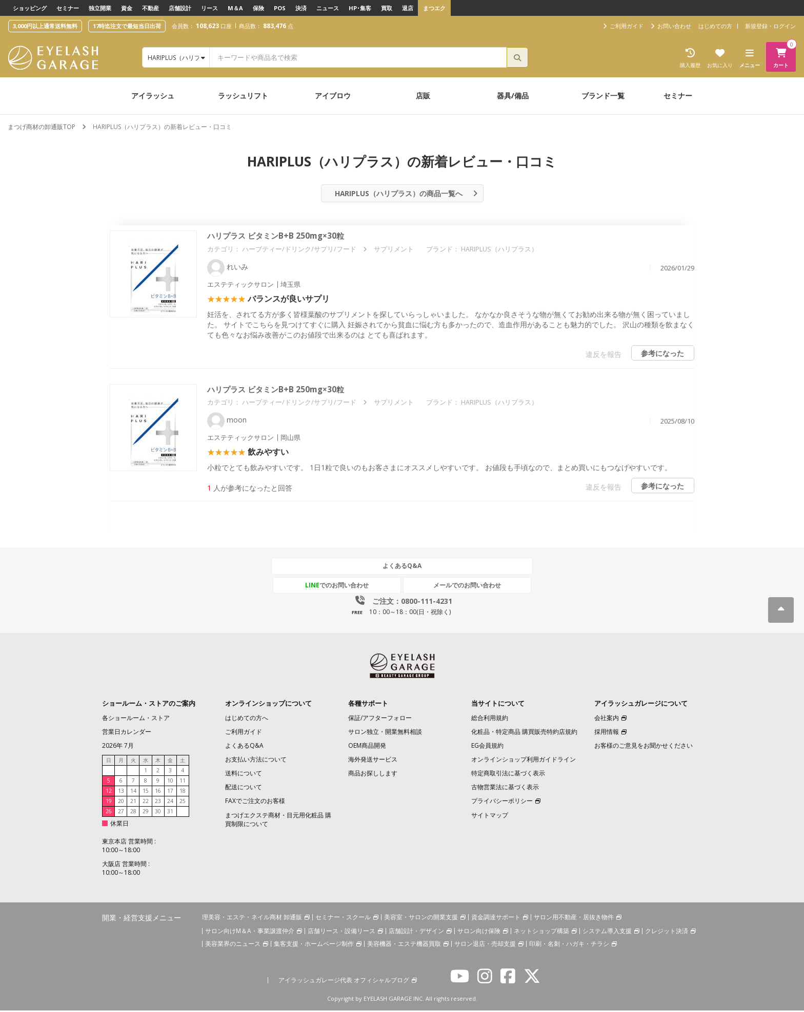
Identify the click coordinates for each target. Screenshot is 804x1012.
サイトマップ (489, 816)
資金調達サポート (495, 918)
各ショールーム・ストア (136, 719)
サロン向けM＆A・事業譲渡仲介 (249, 933)
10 (170, 782)
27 (121, 812)
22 (146, 802)
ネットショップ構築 (541, 933)
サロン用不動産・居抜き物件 (574, 918)
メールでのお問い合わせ (450, 586)
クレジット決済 (666, 933)
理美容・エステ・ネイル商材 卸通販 (252, 918)
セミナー (67, 8)
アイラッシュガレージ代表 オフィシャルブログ (343, 982)
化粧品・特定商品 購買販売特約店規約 (524, 733)
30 (158, 812)
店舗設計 (180, 8)
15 (146, 792)
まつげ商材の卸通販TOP (41, 126)
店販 (423, 95)
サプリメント (394, 251)
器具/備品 (513, 95)
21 (133, 802)
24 (170, 802)
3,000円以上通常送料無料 (45, 26)
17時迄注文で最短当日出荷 (127, 26)
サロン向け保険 (478, 933)
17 (170, 792)
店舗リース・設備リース (341, 933)
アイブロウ (333, 95)
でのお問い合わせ (354, 586)
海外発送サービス (372, 760)
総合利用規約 (489, 719)
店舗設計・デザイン (416, 933)
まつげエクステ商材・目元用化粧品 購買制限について (278, 821)
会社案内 (606, 719)
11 (182, 782)
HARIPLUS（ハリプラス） (499, 251)
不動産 (150, 8)
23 (158, 802)
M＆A (235, 8)
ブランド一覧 (603, 95)
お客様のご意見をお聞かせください (643, 747)
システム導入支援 (607, 933)
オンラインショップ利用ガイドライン (523, 760)
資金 (126, 8)
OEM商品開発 (367, 747)
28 (133, 812)
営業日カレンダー (126, 733)
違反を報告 (602, 356)
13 (121, 792)
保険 (258, 8)
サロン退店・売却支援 (485, 945)
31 (170, 812)
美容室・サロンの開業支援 (421, 918)
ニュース (327, 8)
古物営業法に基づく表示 (505, 789)
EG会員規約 (487, 747)
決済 (301, 8)
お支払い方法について (256, 760)
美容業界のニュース (232, 945)
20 (121, 802)
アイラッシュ (152, 95)
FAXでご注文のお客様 (255, 802)
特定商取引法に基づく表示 (508, 774)
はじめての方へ (246, 719)
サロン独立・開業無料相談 (385, 733)
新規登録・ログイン (770, 26)
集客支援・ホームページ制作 (314, 945)
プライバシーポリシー (502, 802)
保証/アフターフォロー (380, 719)
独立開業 (100, 8)
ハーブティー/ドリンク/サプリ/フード (299, 251)
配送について (243, 789)
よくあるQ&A (402, 567)
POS (280, 8)
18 (182, 792)
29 (146, 812)
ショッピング (30, 8)
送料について (243, 774)
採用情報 (606, 733)
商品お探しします (372, 774)
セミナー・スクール (343, 918)
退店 (407, 8)
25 (182, 802)
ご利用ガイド (243, 733)
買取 (386, 8)
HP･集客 (360, 8)
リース (209, 8)
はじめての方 (715, 26)
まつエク (434, 8)
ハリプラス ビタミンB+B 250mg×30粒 (278, 238)
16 (158, 792)
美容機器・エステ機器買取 (404, 945)
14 (133, 792)
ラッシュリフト (243, 95)
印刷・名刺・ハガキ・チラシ (569, 945)
